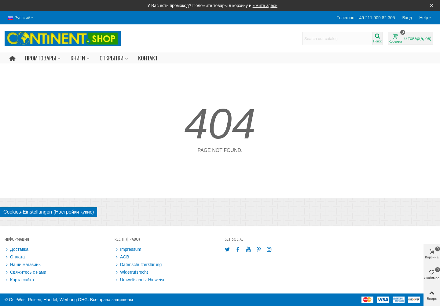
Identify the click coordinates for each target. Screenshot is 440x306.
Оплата (15, 257)
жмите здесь (265, 5)
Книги (78, 58)
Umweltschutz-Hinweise (140, 280)
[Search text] (337, 38)
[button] (425, 17)
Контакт (148, 58)
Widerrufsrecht (131, 272)
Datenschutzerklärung (138, 264)
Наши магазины (23, 264)
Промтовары (40, 58)
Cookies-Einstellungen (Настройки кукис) (48, 211)
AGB (122, 257)
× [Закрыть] (432, 5)
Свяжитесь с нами (25, 272)
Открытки (111, 58)
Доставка (16, 249)
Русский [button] (21, 17)
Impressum (128, 249)
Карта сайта (19, 280)
